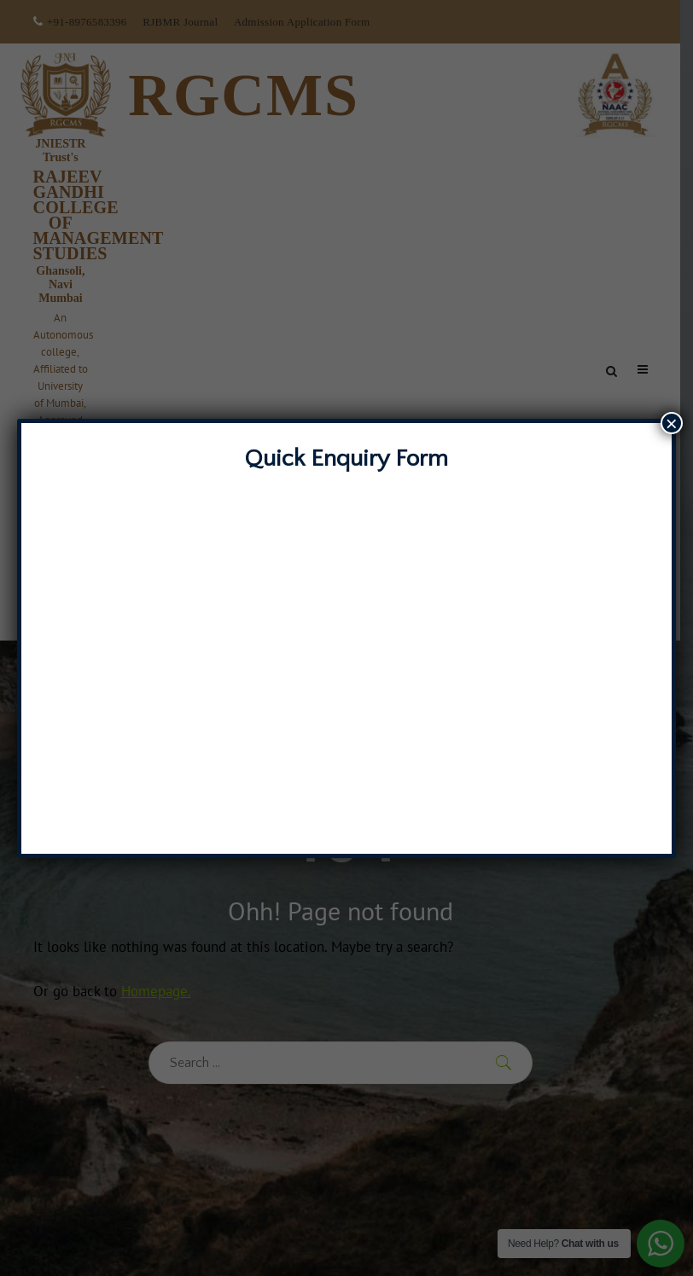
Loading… (346, 655)
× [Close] (672, 423)
